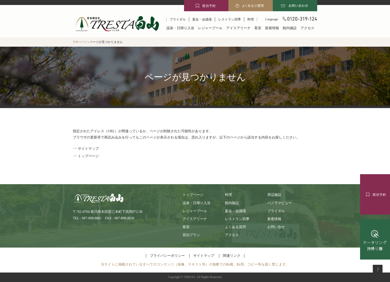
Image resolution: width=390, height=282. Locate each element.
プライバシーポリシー (167, 256)
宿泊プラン (191, 235)
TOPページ (80, 42)
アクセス (307, 28)
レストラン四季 (229, 19)
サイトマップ (88, 148)
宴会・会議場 (202, 19)
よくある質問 (235, 227)
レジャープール (210, 28)
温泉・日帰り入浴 (180, 28)
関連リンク (231, 256)
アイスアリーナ (238, 28)
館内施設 (290, 28)
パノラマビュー (279, 203)
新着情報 (272, 28)
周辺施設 (274, 195)
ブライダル (178, 19)
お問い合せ (276, 227)
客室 (257, 28)
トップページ (88, 156)
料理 (250, 19)
